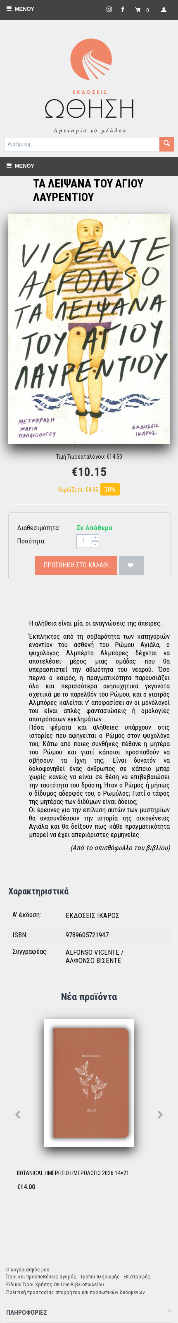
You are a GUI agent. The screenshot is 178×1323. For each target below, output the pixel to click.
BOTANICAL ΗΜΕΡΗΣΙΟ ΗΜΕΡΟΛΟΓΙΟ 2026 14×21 (73, 1173)
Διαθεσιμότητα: (38, 528)
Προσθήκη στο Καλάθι (76, 565)
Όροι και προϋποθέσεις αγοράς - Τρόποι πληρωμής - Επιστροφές (78, 1276)
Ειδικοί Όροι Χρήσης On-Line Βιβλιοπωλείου (55, 1284)
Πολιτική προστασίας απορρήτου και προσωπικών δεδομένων (75, 1292)
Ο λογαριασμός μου (28, 1269)
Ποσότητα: (31, 541)
